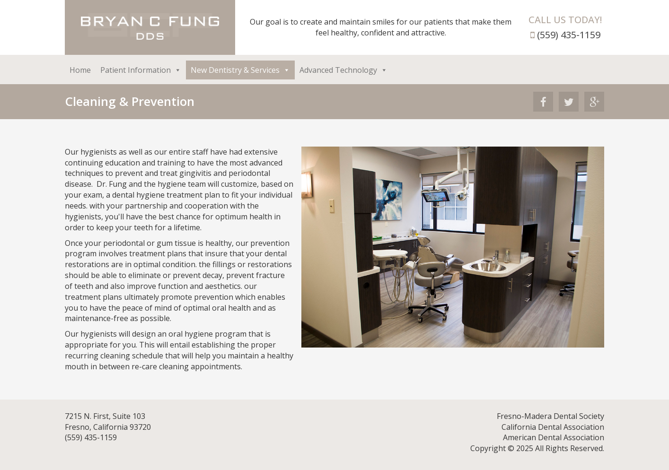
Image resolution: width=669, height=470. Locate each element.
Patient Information (140, 70)
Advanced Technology (343, 70)
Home (80, 70)
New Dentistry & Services (240, 70)
